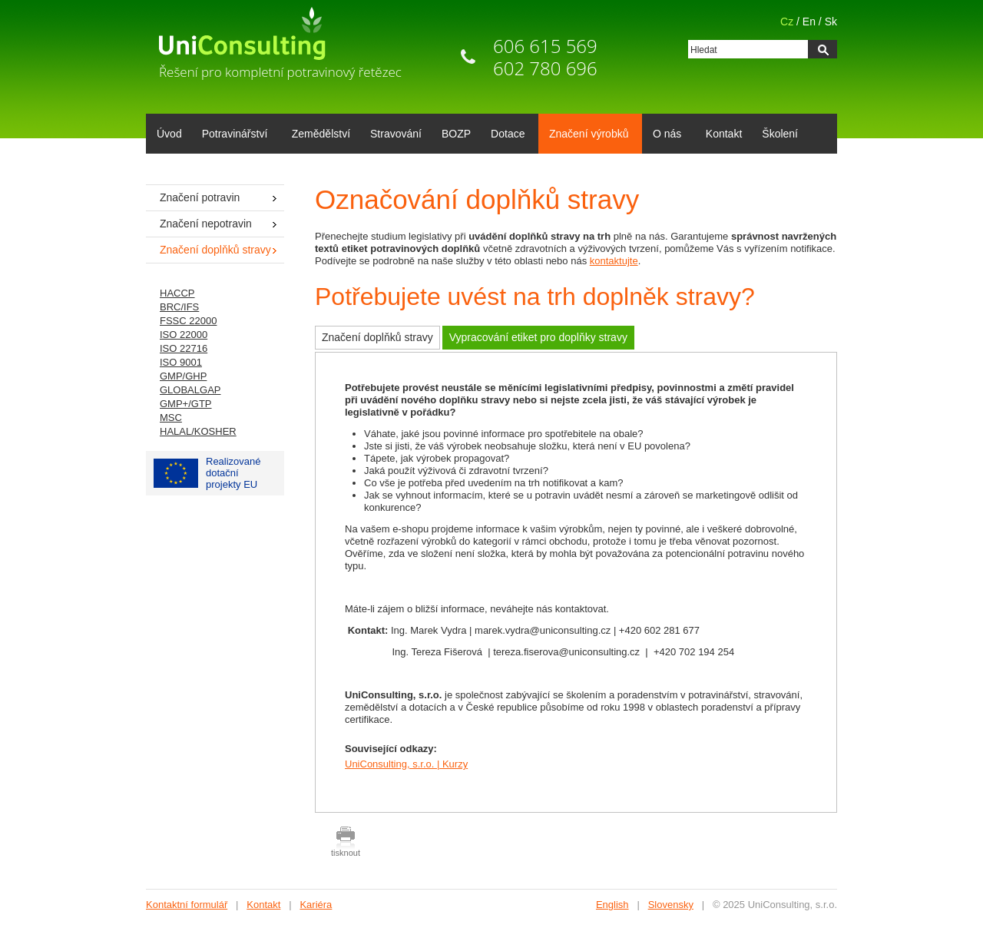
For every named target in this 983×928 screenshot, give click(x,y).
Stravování (396, 134)
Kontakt (724, 134)
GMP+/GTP (186, 403)
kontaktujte (614, 261)
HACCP (177, 293)
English (612, 904)
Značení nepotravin (206, 223)
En (809, 21)
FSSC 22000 (188, 320)
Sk (831, 21)
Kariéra (316, 904)
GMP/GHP (183, 376)
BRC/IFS (179, 307)
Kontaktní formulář (186, 904)
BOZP (456, 134)
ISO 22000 (183, 334)
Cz (786, 21)
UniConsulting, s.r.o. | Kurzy (406, 764)
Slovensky (670, 904)
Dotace (505, 135)
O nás (664, 135)
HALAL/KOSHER (198, 431)
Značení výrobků (586, 135)
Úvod (169, 134)
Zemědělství (321, 134)
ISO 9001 (181, 362)
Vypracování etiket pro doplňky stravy (538, 337)
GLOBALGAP (190, 390)
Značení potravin (200, 197)
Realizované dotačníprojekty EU (207, 473)
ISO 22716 (183, 348)
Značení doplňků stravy (377, 337)
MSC (171, 417)
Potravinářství (232, 135)
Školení (780, 134)
